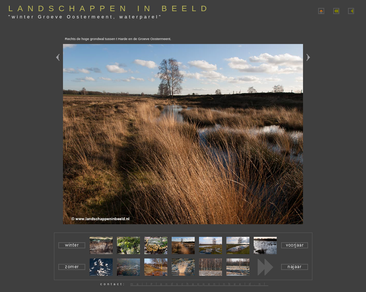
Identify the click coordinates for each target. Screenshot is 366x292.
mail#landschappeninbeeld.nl (199, 284)
